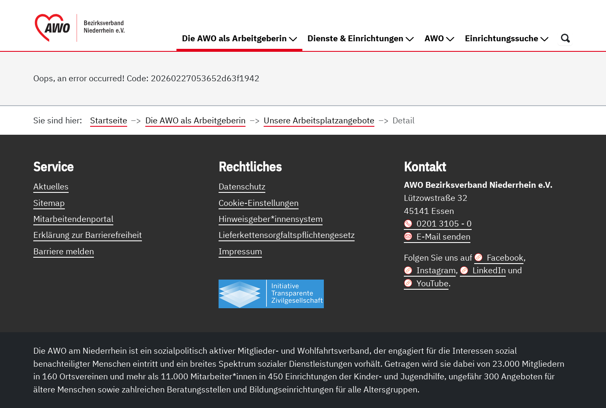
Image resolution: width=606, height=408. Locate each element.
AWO (439, 38)
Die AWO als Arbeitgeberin (242, 38)
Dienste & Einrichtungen (360, 38)
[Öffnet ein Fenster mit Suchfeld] (565, 38)
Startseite (108, 120)
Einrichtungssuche (507, 38)
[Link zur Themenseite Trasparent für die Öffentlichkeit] (271, 293)
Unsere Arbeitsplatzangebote (319, 120)
